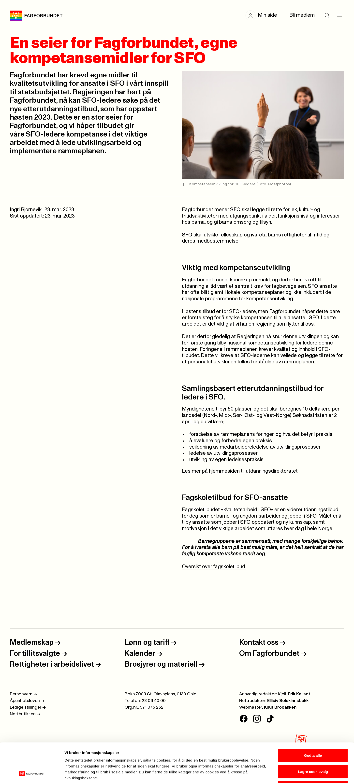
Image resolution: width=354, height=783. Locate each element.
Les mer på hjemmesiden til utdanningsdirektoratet (240, 471)
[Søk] (327, 15)
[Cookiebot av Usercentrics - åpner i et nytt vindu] (31, 773)
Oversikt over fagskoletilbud (214, 566)
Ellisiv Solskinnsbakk (288, 701)
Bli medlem (302, 15)
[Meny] (339, 15)
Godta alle (313, 718)
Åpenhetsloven (27, 701)
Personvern (23, 694)
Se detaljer (264, 773)
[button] (264, 15)
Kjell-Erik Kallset (294, 694)
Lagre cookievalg (313, 735)
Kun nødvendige (312, 751)
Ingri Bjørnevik (26, 209)
